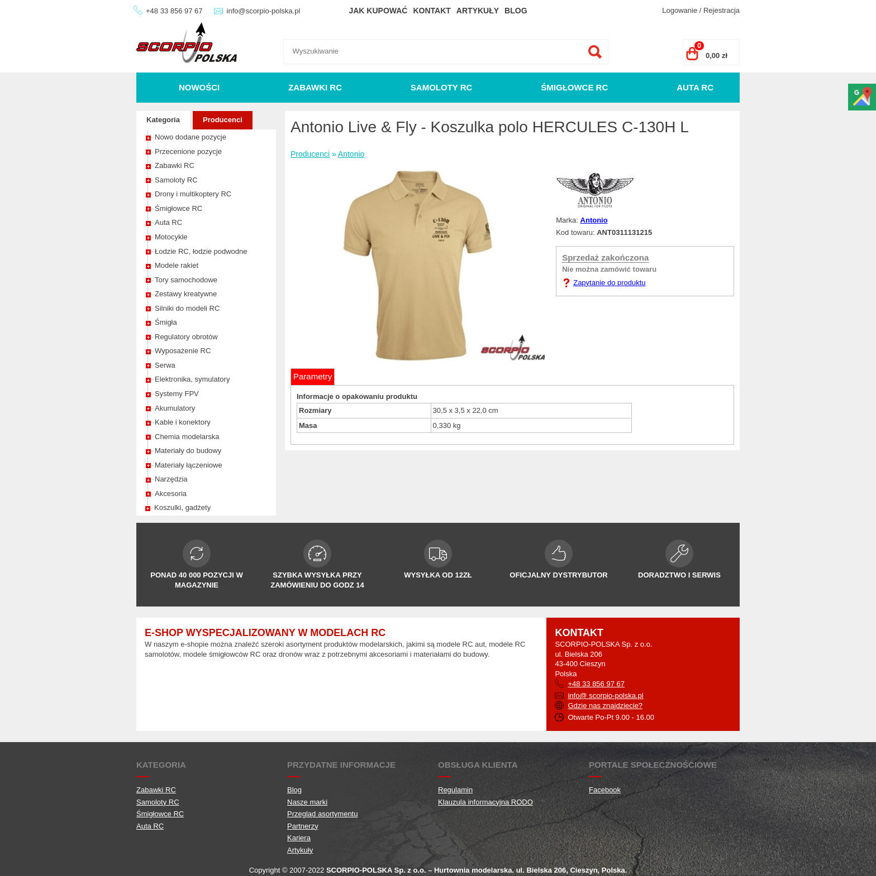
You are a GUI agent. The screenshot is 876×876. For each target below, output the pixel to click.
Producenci (222, 119)
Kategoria (163, 119)
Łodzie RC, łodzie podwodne (201, 251)
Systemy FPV (177, 393)
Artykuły (477, 10)
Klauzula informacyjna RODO (485, 802)
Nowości (199, 87)
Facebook (605, 790)
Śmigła (166, 322)
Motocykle (171, 237)
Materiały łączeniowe (188, 465)
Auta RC (695, 87)
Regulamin (455, 790)
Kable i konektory (183, 422)
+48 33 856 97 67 (174, 11)
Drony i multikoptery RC (193, 194)
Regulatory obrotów (186, 337)
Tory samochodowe (186, 280)
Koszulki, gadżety (182, 507)
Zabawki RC (315, 87)
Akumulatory (175, 408)
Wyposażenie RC (183, 350)
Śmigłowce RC (574, 87)
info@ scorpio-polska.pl (605, 695)
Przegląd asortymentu (322, 814)
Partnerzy (302, 826)
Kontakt (431, 10)
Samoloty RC (442, 87)
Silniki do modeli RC (187, 308)
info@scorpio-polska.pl (264, 11)
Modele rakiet (176, 265)
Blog (515, 10)
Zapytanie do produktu (609, 282)
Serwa (165, 365)
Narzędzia (171, 479)
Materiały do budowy (188, 450)
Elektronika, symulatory (192, 379)
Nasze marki (307, 802)
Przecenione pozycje (188, 151)
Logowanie (679, 10)
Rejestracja (721, 10)
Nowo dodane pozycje (190, 137)
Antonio (351, 154)
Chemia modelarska (187, 436)
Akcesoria (171, 493)
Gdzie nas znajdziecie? (605, 705)
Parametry (312, 376)
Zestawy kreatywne (186, 294)
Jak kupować (378, 10)
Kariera (299, 838)
